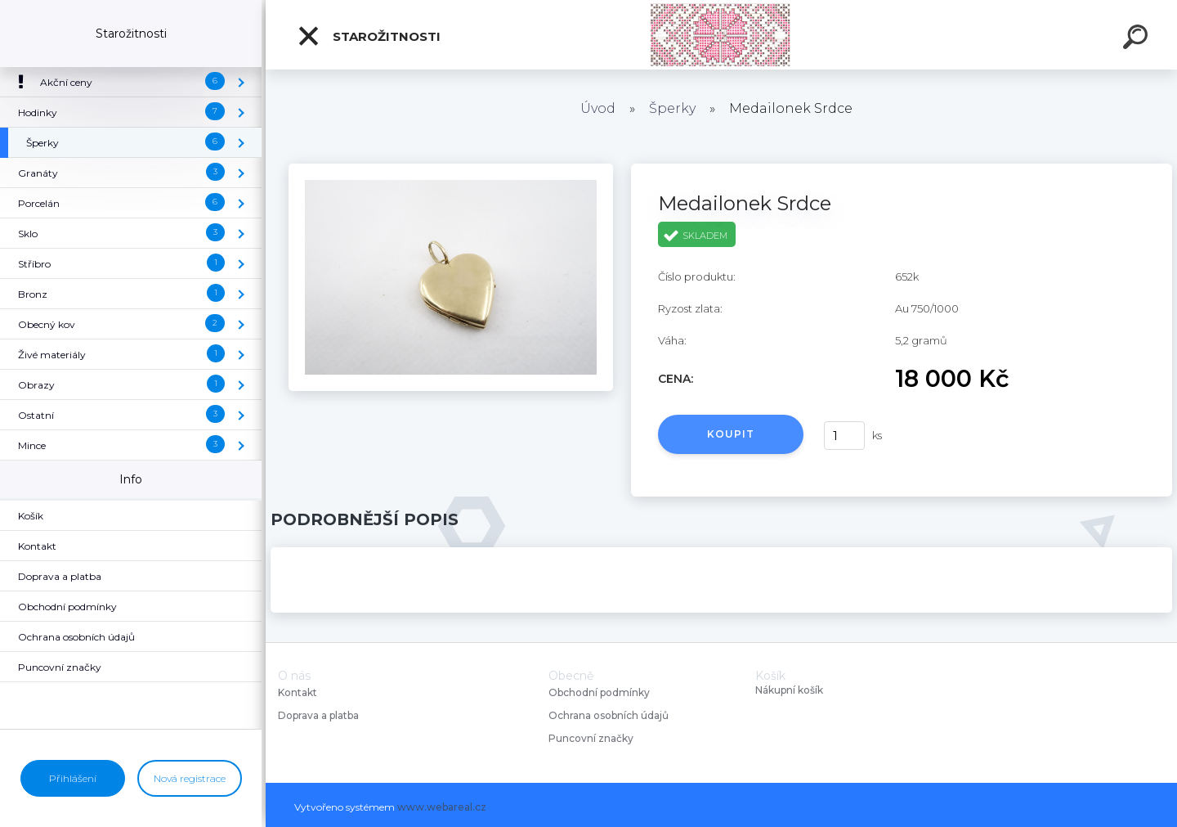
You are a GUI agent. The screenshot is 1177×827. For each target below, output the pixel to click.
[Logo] (721, 34)
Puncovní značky (590, 738)
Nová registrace (190, 778)
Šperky (672, 108)
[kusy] (844, 435)
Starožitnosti (369, 36)
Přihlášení (72, 778)
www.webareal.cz (441, 807)
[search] (1137, 39)
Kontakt (299, 692)
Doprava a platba (318, 715)
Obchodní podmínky (599, 692)
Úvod (597, 108)
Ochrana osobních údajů (608, 715)
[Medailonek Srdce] (451, 169)
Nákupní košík (789, 690)
